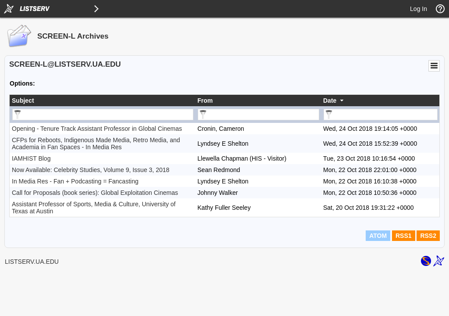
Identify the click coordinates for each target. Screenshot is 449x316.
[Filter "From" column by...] (258, 114)
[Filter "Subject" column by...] (102, 114)
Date (329, 100)
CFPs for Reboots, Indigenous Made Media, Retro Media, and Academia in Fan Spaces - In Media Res (96, 143)
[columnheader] (102, 100)
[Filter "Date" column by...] (381, 114)
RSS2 (428, 235)
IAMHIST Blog (31, 158)
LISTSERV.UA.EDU (32, 261)
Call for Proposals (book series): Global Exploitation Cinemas (95, 192)
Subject (23, 100)
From (205, 100)
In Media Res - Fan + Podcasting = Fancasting (75, 181)
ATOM (378, 235)
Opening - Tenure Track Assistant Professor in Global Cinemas (97, 128)
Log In (418, 8)
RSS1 (404, 235)
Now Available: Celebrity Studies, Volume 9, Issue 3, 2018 (90, 169)
